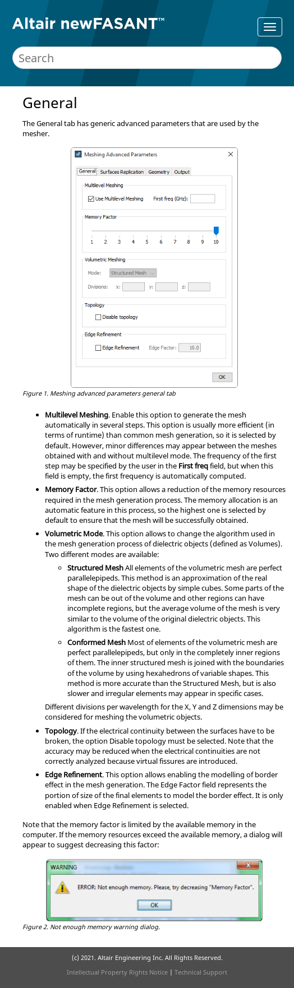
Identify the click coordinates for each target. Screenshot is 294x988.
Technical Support (200, 972)
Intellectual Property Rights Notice (117, 972)
